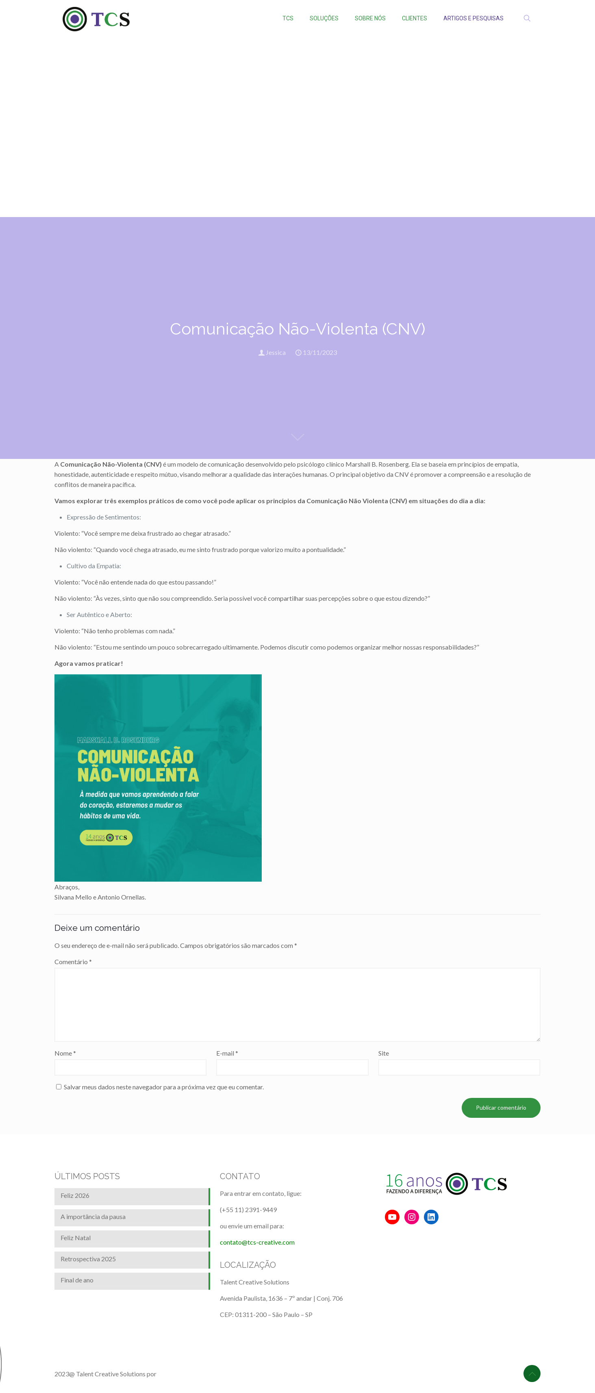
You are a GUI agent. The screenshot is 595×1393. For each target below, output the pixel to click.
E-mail (227, 1053)
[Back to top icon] (532, 1373)
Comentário (73, 961)
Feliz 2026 (75, 1195)
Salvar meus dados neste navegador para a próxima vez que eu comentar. (164, 1087)
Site (383, 1053)
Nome (65, 1053)
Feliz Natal (76, 1237)
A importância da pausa (93, 1216)
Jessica (276, 352)
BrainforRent (176, 1374)
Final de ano (77, 1280)
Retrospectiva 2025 (88, 1259)
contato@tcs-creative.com (257, 1242)
